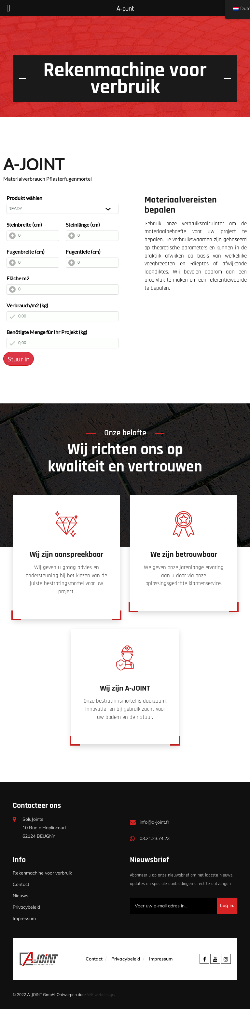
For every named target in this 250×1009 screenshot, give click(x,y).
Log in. (227, 905)
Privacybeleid (26, 907)
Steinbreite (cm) (24, 224)
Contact (21, 884)
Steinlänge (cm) (83, 224)
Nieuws (20, 896)
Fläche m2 (18, 278)
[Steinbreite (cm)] (33, 236)
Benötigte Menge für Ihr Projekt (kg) (47, 332)
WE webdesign (100, 994)
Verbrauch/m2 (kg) (27, 305)
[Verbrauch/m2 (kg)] (62, 316)
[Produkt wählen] (62, 209)
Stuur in (18, 359)
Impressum (24, 918)
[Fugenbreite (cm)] (33, 263)
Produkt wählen (24, 198)
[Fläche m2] (62, 289)
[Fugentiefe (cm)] (92, 263)
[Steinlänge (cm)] (92, 236)
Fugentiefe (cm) (83, 251)
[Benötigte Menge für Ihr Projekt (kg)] (62, 343)
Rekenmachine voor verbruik (42, 873)
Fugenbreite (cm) (26, 251)
